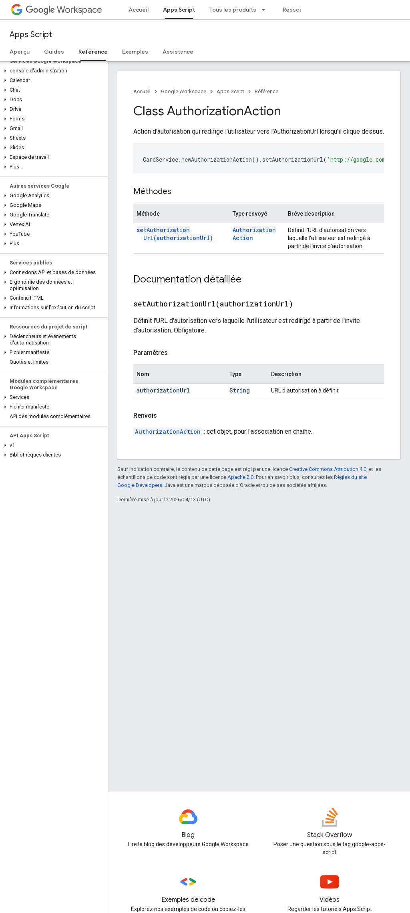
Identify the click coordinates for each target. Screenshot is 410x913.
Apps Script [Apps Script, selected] (179, 9)
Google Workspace (183, 91)
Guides (54, 51)
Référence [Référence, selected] (93, 51)
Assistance (178, 51)
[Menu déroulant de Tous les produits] (265, 9)
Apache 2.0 (240, 477)
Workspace (64, 9)
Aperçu (20, 51)
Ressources (299, 9)
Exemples (135, 51)
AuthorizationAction (168, 431)
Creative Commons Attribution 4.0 (327, 469)
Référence (266, 91)
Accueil (139, 9)
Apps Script (31, 35)
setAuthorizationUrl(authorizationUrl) (175, 234)
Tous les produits (232, 9)
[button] (52, 71)
